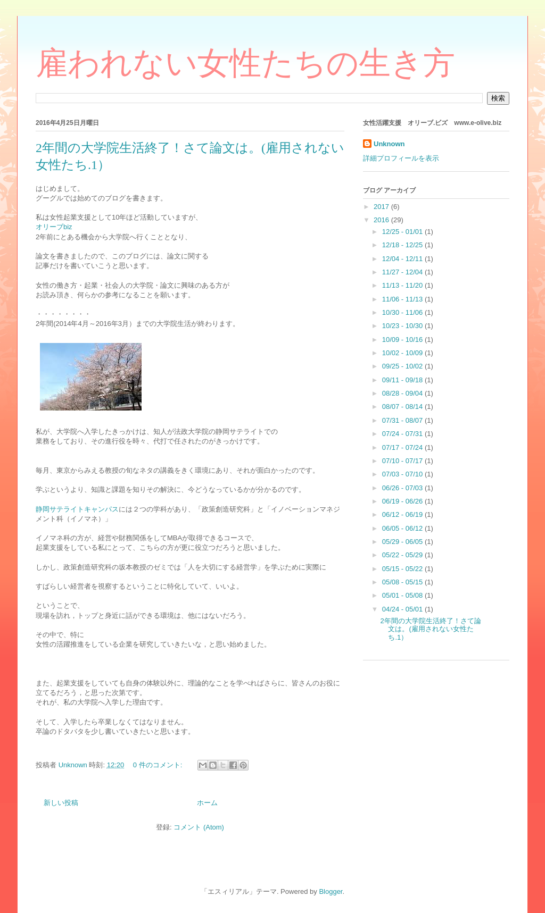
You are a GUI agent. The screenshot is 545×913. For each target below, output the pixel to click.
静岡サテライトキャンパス (77, 509)
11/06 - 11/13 (403, 299)
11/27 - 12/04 (403, 272)
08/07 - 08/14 (403, 407)
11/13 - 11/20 (403, 285)
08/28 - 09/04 (403, 393)
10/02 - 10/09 (403, 353)
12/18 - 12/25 (403, 245)
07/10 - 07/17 (403, 461)
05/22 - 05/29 (403, 555)
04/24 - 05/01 (403, 609)
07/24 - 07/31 (403, 434)
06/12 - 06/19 (403, 514)
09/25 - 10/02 (403, 366)
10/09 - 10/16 (403, 340)
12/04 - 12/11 (403, 259)
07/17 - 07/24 (403, 447)
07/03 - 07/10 (403, 474)
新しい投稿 (61, 803)
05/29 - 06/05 (403, 542)
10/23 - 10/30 (403, 326)
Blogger (330, 891)
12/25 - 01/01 (403, 232)
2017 (382, 207)
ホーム (207, 803)
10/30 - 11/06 (403, 312)
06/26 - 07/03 (403, 488)
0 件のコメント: (158, 765)
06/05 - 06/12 (403, 528)
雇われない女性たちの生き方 (245, 63)
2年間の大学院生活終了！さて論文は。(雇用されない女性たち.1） (430, 629)
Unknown (389, 144)
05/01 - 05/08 (403, 595)
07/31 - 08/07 (403, 420)
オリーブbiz (54, 227)
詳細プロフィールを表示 (401, 158)
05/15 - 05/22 (403, 569)
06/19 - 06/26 (403, 501)
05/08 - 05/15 (403, 582)
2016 (382, 220)
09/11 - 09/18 (403, 380)
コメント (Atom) (199, 827)
